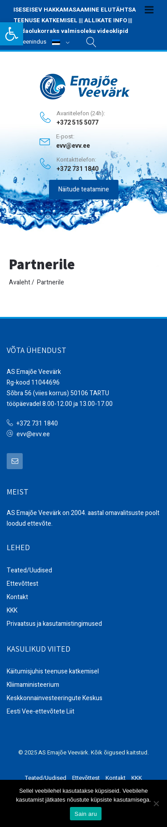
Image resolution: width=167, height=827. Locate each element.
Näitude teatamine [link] (83, 189)
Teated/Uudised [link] (29, 570)
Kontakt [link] (17, 597)
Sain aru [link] (85, 814)
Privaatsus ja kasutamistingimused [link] (54, 623)
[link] (11, 33)
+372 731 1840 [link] (37, 423)
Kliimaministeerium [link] (33, 684)
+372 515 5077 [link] (77, 123)
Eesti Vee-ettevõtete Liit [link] (40, 711)
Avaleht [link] (19, 282)
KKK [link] (12, 610)
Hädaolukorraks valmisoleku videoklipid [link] (70, 31)
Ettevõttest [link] (22, 583)
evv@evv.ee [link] (73, 146)
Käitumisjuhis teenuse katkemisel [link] (53, 671)
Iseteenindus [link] (29, 41)
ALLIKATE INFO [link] (105, 20)
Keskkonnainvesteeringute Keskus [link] (54, 698)
